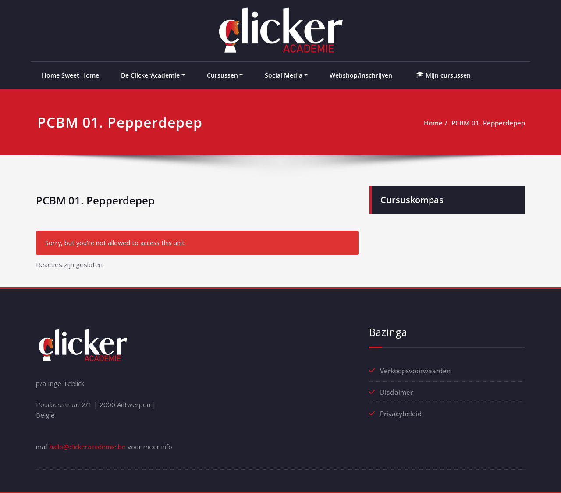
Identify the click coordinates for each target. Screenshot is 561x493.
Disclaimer (396, 392)
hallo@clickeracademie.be (88, 446)
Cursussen (222, 75)
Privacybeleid (401, 413)
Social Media (283, 75)
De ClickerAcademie (150, 75)
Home (433, 122)
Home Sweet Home (70, 75)
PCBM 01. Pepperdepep (488, 122)
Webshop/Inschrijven (361, 75)
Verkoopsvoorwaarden (415, 370)
